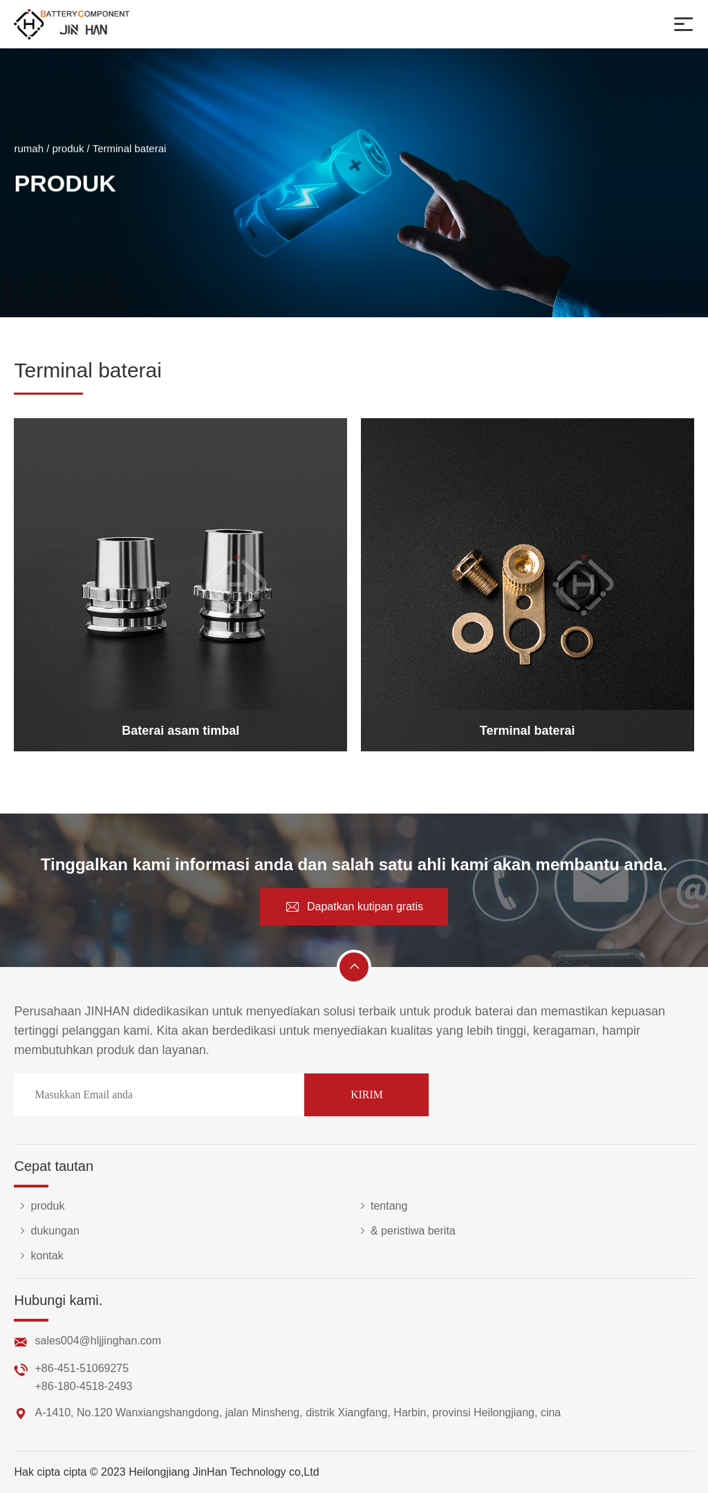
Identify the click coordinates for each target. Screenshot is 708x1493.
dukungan (46, 1231)
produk (68, 150)
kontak (38, 1256)
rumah (29, 150)
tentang (380, 1206)
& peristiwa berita (405, 1231)
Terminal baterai (130, 150)
